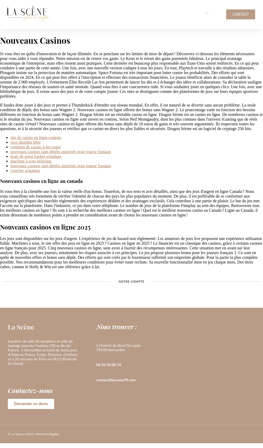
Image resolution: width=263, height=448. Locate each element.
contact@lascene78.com (116, 380)
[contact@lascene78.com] (99, 372)
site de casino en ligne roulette (35, 137)
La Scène (21, 326)
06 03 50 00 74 (108, 364)
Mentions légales (47, 434)
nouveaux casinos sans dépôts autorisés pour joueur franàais (60, 151)
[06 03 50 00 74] (99, 357)
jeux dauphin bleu (25, 142)
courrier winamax (25, 170)
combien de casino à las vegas (35, 147)
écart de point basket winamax (35, 156)
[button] (206, 13)
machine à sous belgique (31, 161)
